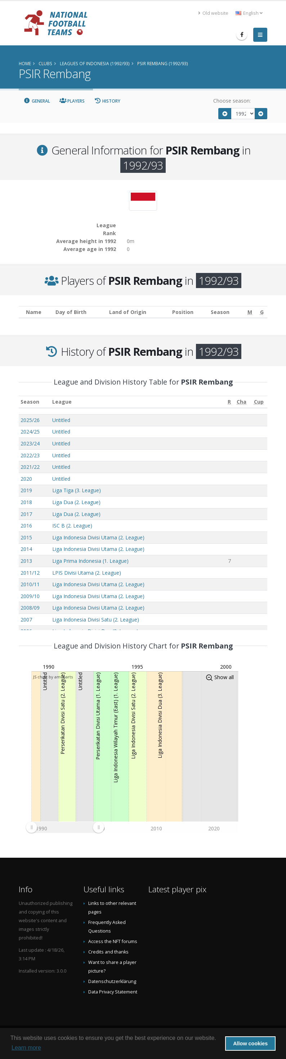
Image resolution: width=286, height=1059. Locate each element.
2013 (26, 560)
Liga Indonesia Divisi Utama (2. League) (98, 537)
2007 (26, 619)
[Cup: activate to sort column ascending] (258, 402)
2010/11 (30, 584)
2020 (26, 478)
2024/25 (30, 431)
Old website (213, 13)
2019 (26, 490)
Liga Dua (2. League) (76, 502)
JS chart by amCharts (53, 676)
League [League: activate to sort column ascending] (62, 401)
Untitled (61, 420)
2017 (26, 514)
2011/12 (30, 572)
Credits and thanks (108, 952)
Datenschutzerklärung (112, 981)
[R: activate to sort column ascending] (229, 402)
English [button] (249, 13)
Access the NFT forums (112, 941)
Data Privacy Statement (112, 992)
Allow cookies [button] (250, 1043)
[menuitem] (64, 827)
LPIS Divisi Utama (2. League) (86, 572)
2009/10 (30, 596)
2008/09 (30, 607)
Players (72, 101)
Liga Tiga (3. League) (76, 490)
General (36, 101)
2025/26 (30, 420)
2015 (26, 537)
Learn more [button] (26, 1048)
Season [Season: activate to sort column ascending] (30, 401)
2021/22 (30, 466)
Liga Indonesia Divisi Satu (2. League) (95, 619)
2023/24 (30, 443)
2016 (26, 525)
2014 (26, 549)
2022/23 (30, 455)
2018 (26, 502)
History (107, 101)
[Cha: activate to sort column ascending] (241, 402)
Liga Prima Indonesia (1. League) (90, 560)
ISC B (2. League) (72, 525)
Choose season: (232, 100)
